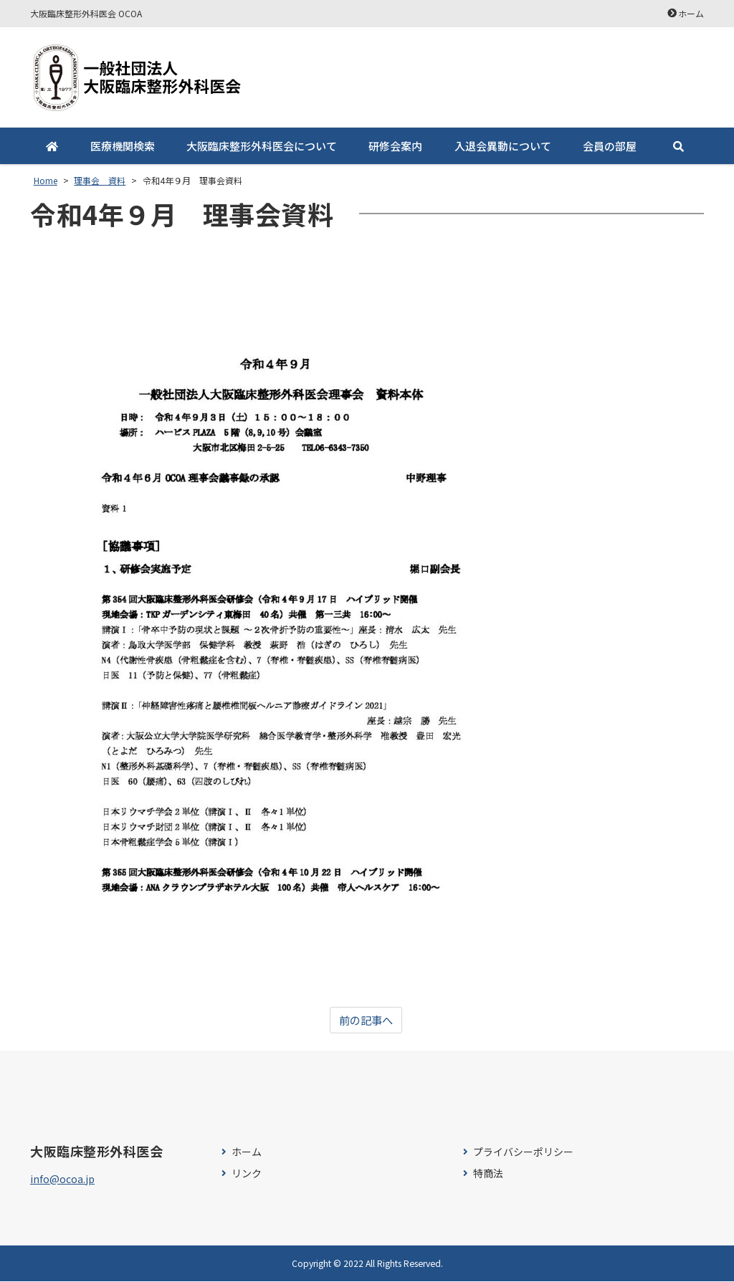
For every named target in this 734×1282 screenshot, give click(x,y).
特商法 (488, 1173)
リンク (247, 1173)
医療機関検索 (122, 145)
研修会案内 (395, 145)
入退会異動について (502, 145)
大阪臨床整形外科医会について (261, 145)
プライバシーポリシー (523, 1152)
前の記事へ (365, 1020)
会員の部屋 (610, 145)
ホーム (691, 13)
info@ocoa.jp (62, 1179)
